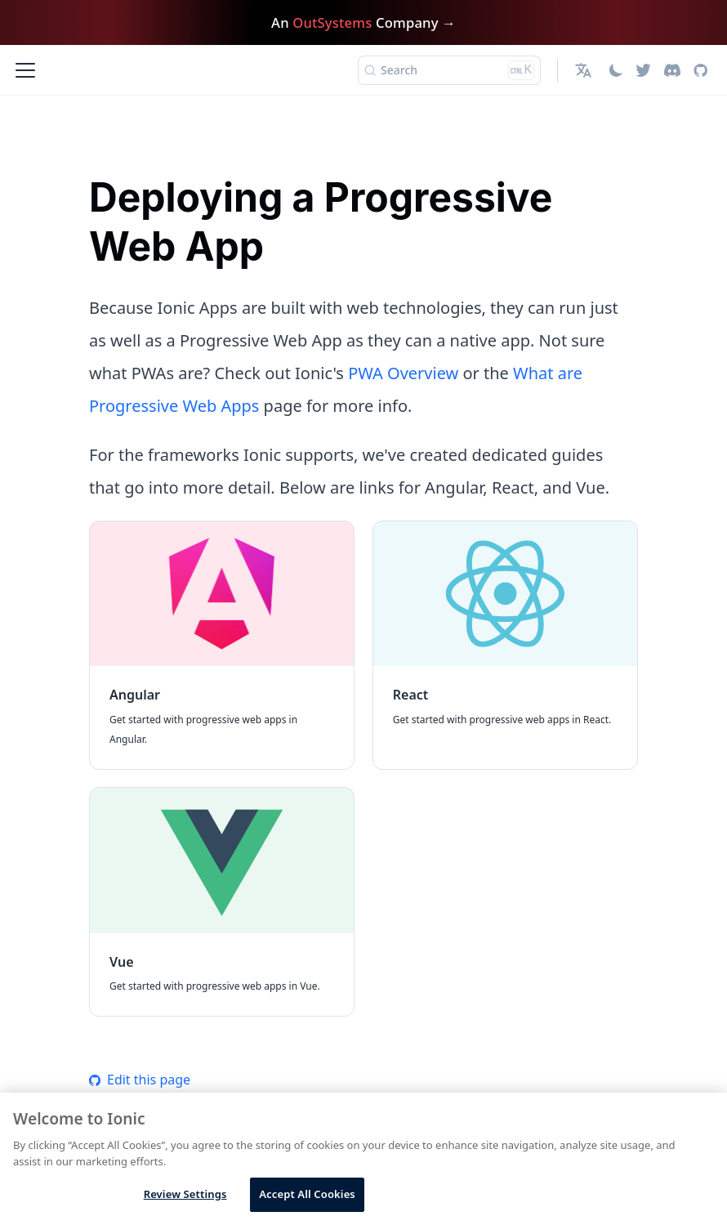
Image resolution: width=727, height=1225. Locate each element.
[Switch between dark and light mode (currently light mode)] (615, 70)
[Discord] (672, 70)
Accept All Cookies (307, 1194)
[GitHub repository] (700, 70)
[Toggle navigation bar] (25, 70)
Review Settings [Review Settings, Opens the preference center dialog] (185, 1194)
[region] (363, 1159)
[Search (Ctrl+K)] (449, 70)
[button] (585, 70)
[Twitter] (643, 70)
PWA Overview (403, 373)
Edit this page (139, 1079)
